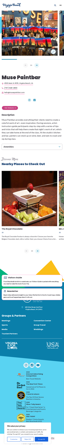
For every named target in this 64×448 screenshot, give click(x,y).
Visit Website (9, 108)
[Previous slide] (26, 251)
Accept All (41, 439)
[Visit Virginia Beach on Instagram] (26, 365)
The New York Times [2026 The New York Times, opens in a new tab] (34, 383)
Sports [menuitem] (5, 325)
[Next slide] (37, 251)
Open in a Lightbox (53, 51)
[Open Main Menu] (60, 5)
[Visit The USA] (52, 345)
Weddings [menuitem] (38, 329)
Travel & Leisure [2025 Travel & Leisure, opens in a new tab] (32, 393)
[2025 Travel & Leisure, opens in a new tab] (21, 395)
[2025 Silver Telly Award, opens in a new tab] (21, 405)
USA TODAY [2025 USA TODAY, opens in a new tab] (30, 416)
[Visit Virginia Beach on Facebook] (32, 365)
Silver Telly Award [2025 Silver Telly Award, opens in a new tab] (33, 403)
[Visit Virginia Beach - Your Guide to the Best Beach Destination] (12, 5)
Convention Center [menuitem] (42, 320)
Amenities (9, 147)
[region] (27, 433)
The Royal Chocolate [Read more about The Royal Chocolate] (12, 229)
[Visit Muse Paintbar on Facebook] (34, 100)
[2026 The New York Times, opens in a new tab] (21, 385)
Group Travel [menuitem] (40, 325)
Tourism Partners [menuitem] (9, 333)
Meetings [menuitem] (6, 320)
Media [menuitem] (4, 329)
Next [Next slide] (36, 65)
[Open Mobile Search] (55, 5)
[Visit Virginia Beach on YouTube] (38, 365)
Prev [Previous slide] (25, 65)
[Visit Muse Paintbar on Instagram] (29, 100)
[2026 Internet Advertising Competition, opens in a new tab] (21, 375)
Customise (13, 439)
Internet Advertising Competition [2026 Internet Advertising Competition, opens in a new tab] (34, 374)
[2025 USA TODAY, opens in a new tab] (21, 417)
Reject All (28, 439)
